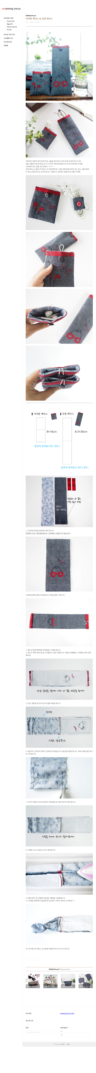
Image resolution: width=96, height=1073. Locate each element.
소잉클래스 (8, 38)
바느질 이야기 (9, 34)
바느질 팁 (8, 42)
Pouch (10, 21)
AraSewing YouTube (67, 1040)
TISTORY (62, 1070)
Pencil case (12, 27)
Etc (9, 29)
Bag (10, 24)
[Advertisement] (59, 965)
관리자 (68, 1070)
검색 (56, 1058)
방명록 (6, 45)
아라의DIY (8, 18)
